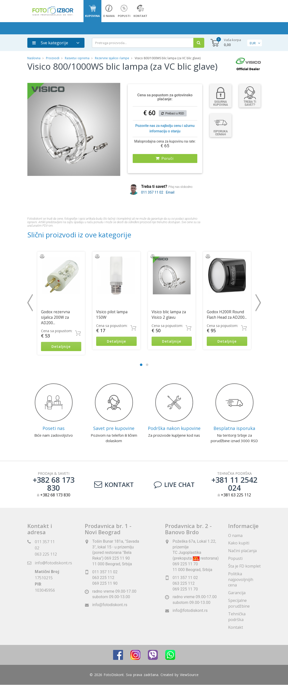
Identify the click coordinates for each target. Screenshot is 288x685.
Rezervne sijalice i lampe (112, 58)
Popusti (235, 558)
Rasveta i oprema (77, 58)
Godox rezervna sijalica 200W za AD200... (55, 317)
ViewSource (189, 675)
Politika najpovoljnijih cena (240, 579)
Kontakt (114, 484)
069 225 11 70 (185, 589)
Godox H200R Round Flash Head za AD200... (227, 314)
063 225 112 (46, 554)
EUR (253, 43)
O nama (235, 535)
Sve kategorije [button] (50, 43)
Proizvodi (53, 58)
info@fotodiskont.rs (53, 563)
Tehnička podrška (237, 616)
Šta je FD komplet (244, 566)
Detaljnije (61, 346)
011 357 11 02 (152, 192)
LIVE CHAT (174, 484)
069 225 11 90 (105, 583)
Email (170, 192)
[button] (116, 87)
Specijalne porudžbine (239, 603)
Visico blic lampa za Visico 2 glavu (169, 314)
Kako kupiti (238, 543)
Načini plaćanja (242, 550)
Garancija (237, 593)
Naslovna (34, 58)
